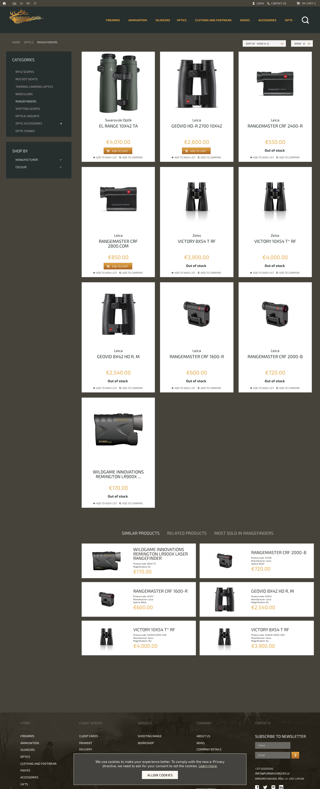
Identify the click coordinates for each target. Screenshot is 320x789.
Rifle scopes (25, 71)
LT (35, 3)
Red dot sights (27, 79)
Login (260, 3)
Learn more (208, 766)
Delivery (85, 749)
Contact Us (278, 3)
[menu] (200, 20)
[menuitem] (162, 20)
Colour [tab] (39, 167)
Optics (28, 42)
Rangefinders (26, 101)
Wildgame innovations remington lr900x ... (118, 474)
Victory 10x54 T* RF (275, 241)
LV (21, 3)
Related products (187, 533)
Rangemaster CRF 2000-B (275, 356)
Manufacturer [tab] (39, 159)
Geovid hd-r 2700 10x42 (196, 125)
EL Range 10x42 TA (118, 125)
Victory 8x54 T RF (197, 241)
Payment (85, 743)
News (201, 743)
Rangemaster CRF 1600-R (197, 356)
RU (28, 3)
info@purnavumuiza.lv (272, 773)
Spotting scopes (28, 108)
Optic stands (25, 131)
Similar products (141, 533)
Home (16, 42)
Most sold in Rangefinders (243, 533)
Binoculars (24, 94)
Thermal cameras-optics (34, 86)
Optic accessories (29, 123)
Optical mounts (27, 116)
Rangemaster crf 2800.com (118, 243)
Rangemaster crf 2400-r (275, 125)
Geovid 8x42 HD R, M (118, 356)
